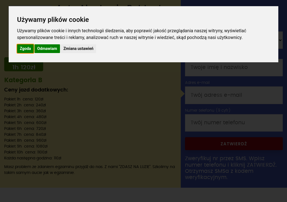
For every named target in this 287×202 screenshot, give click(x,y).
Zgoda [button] (25, 48)
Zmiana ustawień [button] (78, 48)
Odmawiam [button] (47, 48)
